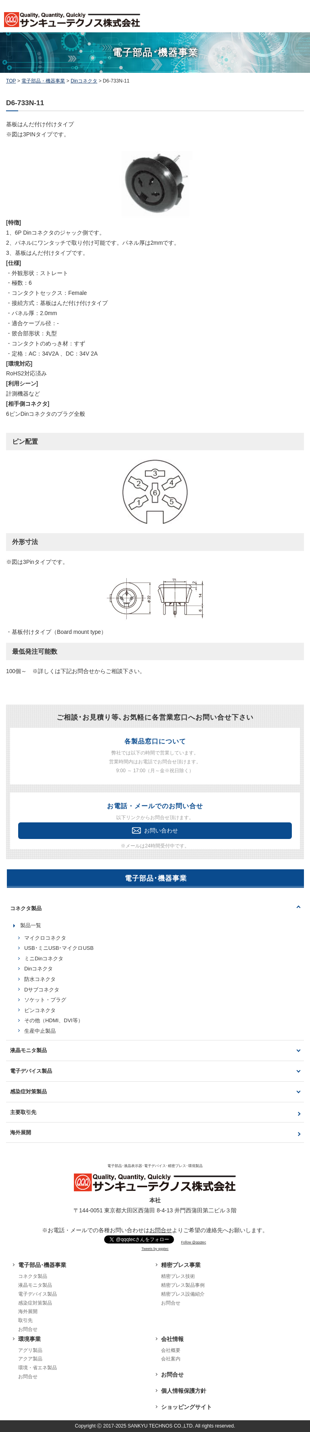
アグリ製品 (30, 1350)
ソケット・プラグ (45, 1000)
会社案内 (170, 1359)
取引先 (25, 1320)
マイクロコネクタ (45, 938)
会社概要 (170, 1350)
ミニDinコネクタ (43, 958)
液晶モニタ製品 (28, 1050)
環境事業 (29, 1339)
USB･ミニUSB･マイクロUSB (59, 948)
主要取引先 (23, 1112)
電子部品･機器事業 (42, 1265)
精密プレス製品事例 (183, 1285)
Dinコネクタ (38, 969)
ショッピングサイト (186, 1407)
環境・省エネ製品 (37, 1368)
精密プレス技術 (178, 1276)
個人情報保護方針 (183, 1391)
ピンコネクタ (40, 1010)
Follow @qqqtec (193, 1242)
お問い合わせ (155, 830)
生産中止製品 (40, 1031)
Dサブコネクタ (41, 990)
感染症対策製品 (28, 1092)
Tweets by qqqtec (154, 1249)
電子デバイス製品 (31, 1071)
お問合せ (160, 1230)
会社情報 (172, 1339)
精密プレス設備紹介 (183, 1294)
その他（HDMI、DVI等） (53, 1020)
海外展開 (20, 1132)
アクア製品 (30, 1359)
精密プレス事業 (181, 1265)
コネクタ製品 (26, 908)
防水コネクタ (40, 979)
